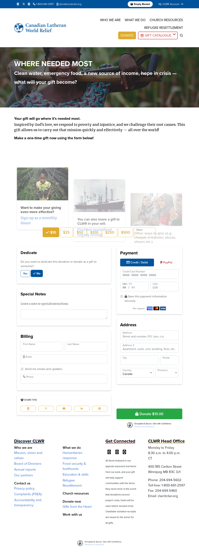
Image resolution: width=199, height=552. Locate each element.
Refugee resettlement (163, 27)
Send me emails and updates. (44, 369)
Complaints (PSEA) (28, 494)
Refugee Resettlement (72, 483)
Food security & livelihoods (74, 466)
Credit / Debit (137, 262)
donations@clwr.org (69, 4)
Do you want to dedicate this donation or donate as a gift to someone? (58, 264)
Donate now (72, 501)
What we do (135, 19)
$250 (109, 232)
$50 (80, 232)
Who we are (110, 19)
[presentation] (149, 396)
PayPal (166, 262)
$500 (125, 232)
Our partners (23, 475)
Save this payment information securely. (146, 298)
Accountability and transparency (28, 502)
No (38, 273)
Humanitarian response (72, 455)
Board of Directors (28, 463)
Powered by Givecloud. (144, 426)
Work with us (72, 514)
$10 (52, 232)
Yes (25, 273)
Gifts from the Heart (77, 506)
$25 (66, 232)
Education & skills (76, 474)
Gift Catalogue (158, 35)
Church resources (166, 19)
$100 (94, 232)
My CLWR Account (171, 4)
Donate (127, 35)
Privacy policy (24, 488)
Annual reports (25, 469)
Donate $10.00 (149, 414)
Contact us (22, 483)
